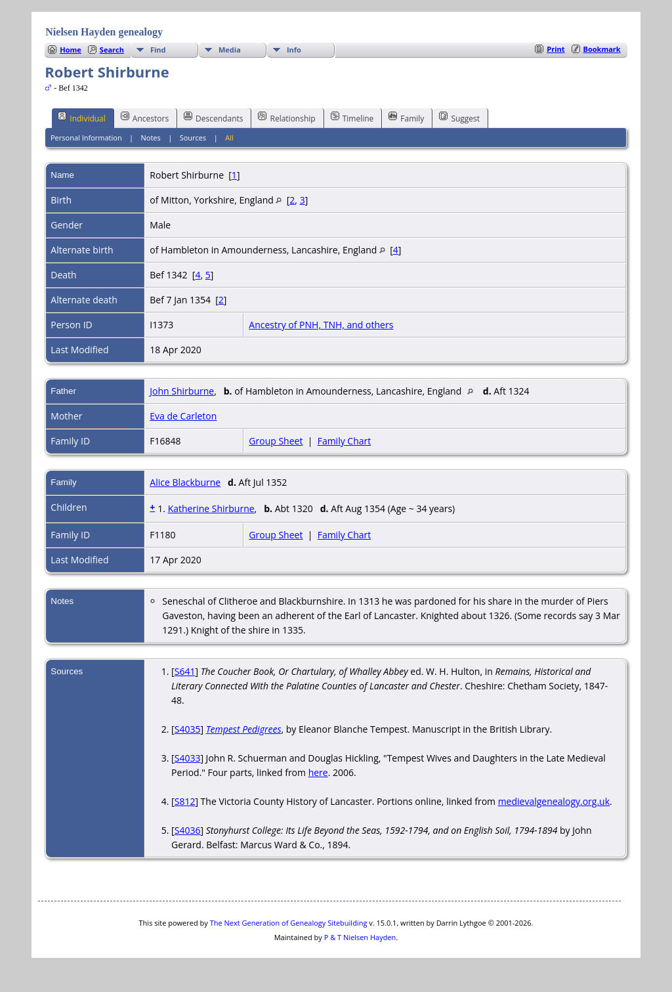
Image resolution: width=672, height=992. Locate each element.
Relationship (286, 117)
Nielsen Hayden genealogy (104, 31)
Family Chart (344, 441)
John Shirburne (182, 391)
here (318, 772)
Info (294, 49)
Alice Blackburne (185, 482)
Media (230, 49)
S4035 (188, 729)
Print (555, 49)
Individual (82, 117)
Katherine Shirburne (211, 508)
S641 (185, 671)
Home (70, 49)
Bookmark (602, 49)
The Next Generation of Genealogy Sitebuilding (289, 923)
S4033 (188, 758)
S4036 (188, 830)
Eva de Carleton (183, 416)
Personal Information (86, 137)
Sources (193, 137)
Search (112, 49)
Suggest (459, 117)
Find (158, 49)
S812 (185, 801)
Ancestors (145, 117)
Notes (151, 137)
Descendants (213, 117)
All (229, 137)
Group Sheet (276, 441)
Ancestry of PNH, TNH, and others (321, 324)
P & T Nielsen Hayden (360, 937)
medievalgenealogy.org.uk (554, 801)
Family (406, 117)
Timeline (352, 117)
